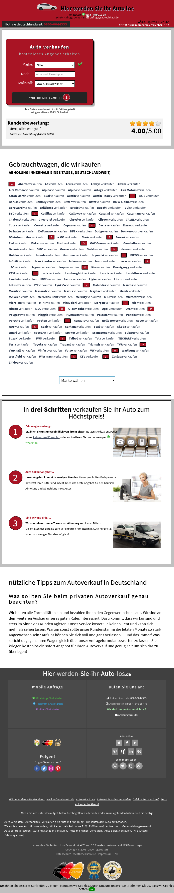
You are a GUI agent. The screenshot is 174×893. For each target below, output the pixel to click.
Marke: (28, 64)
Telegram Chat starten (49, 703)
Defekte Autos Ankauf (146, 799)
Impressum (105, 853)
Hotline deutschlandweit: (36, 24)
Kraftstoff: (25, 82)
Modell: (26, 73)
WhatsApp (31, 455)
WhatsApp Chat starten (49, 697)
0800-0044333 (138, 697)
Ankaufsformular (128, 714)
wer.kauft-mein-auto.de (60, 799)
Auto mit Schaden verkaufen (114, 799)
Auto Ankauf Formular (46, 449)
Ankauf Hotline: (117, 703)
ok (92, 889)
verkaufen (30, 184)
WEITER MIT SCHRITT (49, 97)
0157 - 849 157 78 (95, 14)
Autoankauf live (85, 799)
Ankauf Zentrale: (120, 697)
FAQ (116, 853)
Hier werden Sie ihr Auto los (97, 8)
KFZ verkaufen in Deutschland (26, 799)
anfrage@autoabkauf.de (104, 17)
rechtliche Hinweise (84, 853)
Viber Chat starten (49, 709)
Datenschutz (63, 853)
